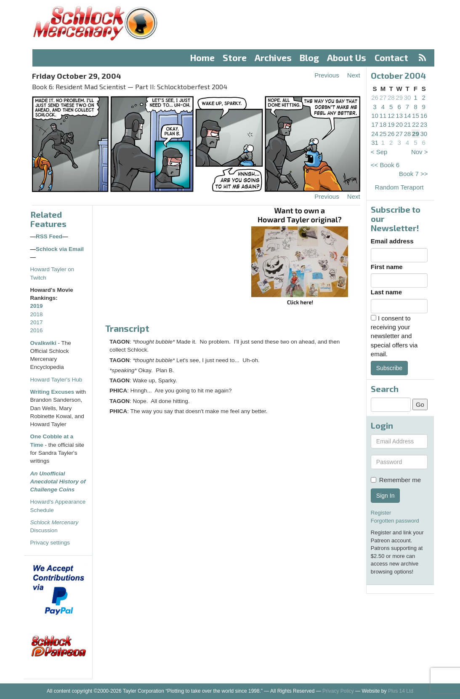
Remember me (396, 479)
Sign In (385, 495)
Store (235, 57)
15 (415, 115)
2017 (36, 322)
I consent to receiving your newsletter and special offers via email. (394, 336)
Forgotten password (395, 521)
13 (399, 115)
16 (423, 115)
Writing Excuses (52, 392)
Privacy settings (50, 542)
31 (374, 142)
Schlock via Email (60, 249)
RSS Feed (49, 236)
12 (391, 115)
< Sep (379, 151)
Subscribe (389, 368)
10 (374, 115)
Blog (309, 57)
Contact (391, 57)
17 (374, 124)
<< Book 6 (385, 164)
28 (391, 97)
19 (391, 124)
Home (202, 57)
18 (383, 124)
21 (407, 124)
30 (407, 97)
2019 (36, 306)
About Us (346, 57)
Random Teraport (399, 187)
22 (415, 124)
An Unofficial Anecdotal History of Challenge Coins (58, 481)
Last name (386, 292)
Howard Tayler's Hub (56, 379)
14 (407, 115)
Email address (392, 241)
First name (387, 266)
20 (399, 124)
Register (381, 513)
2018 (36, 314)
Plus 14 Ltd (400, 691)
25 (383, 133)
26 (374, 97)
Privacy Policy (338, 691)
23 (423, 124)
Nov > (419, 151)
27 (383, 97)
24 (374, 133)
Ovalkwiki (44, 343)
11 (383, 115)
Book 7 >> (413, 173)
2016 (36, 330)
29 (399, 97)
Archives (273, 57)
